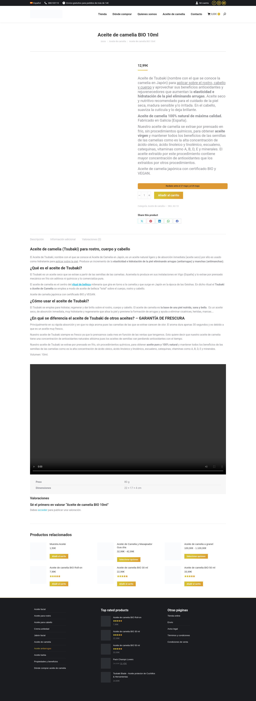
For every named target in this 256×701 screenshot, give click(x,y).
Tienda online (174, 616)
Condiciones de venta (178, 642)
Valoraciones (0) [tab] (91, 239)
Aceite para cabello (43, 622)
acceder (42, 510)
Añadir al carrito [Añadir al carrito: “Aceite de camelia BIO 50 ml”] (194, 584)
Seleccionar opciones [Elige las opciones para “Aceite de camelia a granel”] (196, 556)
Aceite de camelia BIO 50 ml (199, 567)
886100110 (51, 3)
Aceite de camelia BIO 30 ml (132, 567)
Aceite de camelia (156, 206)
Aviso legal (173, 629)
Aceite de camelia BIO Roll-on (66, 567)
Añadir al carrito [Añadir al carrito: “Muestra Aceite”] (59, 556)
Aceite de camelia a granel (198, 544)
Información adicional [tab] (63, 239)
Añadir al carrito (168, 195)
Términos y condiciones (179, 635)
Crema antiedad (41, 629)
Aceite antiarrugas (42, 648)
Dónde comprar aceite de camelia (50, 668)
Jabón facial (39, 635)
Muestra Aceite (58, 544)
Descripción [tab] (37, 239)
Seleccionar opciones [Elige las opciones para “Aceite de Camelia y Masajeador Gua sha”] (128, 559)
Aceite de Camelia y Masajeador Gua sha (134, 546)
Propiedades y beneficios (46, 661)
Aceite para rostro (42, 616)
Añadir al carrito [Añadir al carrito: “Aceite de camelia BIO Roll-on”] (59, 584)
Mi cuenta (202, 3)
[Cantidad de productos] (144, 195)
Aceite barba (40, 655)
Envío (170, 622)
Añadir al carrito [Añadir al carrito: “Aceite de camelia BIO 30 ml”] (126, 584)
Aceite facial (40, 609)
